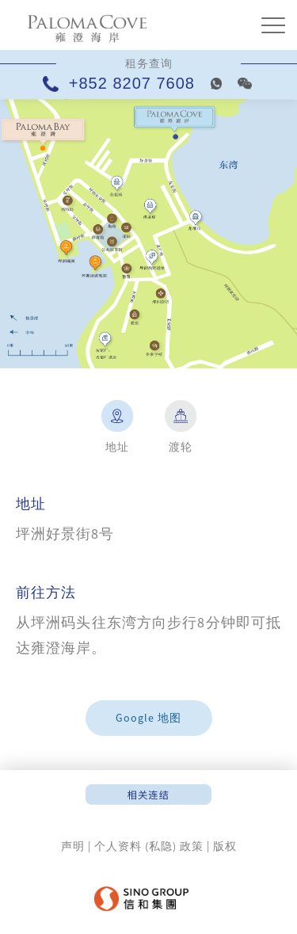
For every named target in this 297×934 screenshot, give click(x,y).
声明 (73, 846)
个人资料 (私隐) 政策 (149, 846)
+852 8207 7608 (121, 83)
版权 (225, 846)
